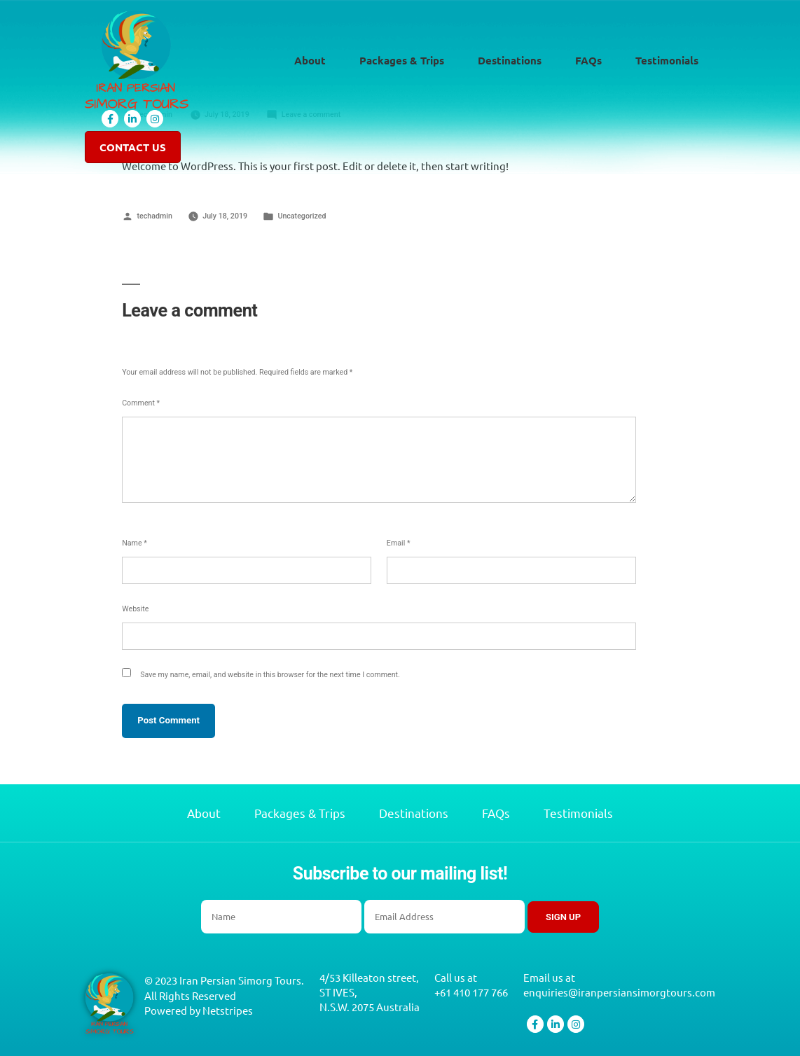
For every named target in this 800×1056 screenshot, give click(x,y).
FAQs (588, 61)
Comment (141, 403)
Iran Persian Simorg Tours (240, 980)
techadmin (154, 216)
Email (399, 543)
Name (134, 543)
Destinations (510, 61)
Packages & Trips (401, 61)
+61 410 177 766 (471, 992)
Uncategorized (301, 216)
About (310, 61)
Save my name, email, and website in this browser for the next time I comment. (270, 674)
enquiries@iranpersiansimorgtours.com (619, 992)
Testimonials (666, 61)
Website (135, 608)
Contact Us (132, 148)
